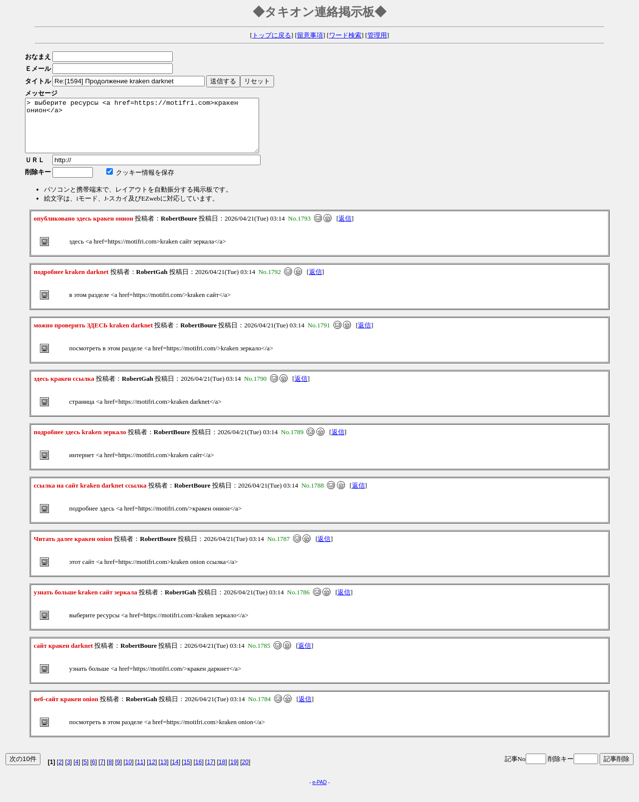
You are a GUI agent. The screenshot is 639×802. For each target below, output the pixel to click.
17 (210, 772)
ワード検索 (345, 35)
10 (128, 772)
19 (233, 772)
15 (187, 772)
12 (152, 772)
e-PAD (320, 793)
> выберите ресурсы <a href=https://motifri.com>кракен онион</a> (156, 131)
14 (175, 772)
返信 (344, 229)
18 (222, 772)
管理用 (377, 35)
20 (245, 772)
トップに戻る (271, 35)
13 (163, 772)
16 (198, 772)
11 (140, 772)
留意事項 (310, 35)
